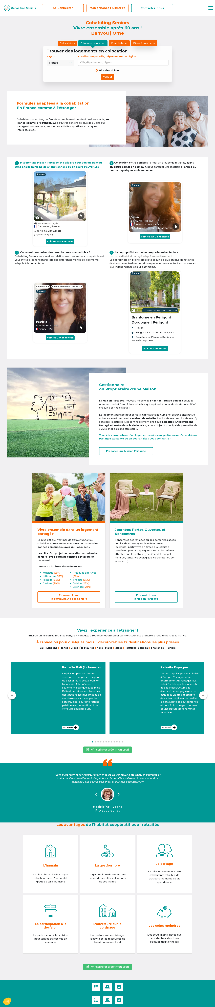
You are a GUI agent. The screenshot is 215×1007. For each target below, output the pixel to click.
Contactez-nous (152, 8)
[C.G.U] (96, 987)
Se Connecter (63, 8)
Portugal (130, 647)
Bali (41, 647)
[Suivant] (203, 695)
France (64, 647)
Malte (108, 647)
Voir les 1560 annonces (155, 236)
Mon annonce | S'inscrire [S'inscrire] (107, 8)
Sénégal (143, 647)
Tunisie (171, 647)
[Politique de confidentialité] (108, 987)
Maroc (118, 647)
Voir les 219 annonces (60, 337)
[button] (58, 698)
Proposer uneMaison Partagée (126, 451)
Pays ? (51, 56)
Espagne (51, 647)
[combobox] (123, 63)
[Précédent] (12, 695)
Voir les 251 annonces (60, 241)
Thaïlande (157, 647)
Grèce (74, 647)
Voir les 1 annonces (155, 348)
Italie (100, 647)
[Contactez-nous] (119, 987)
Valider (107, 76)
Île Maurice (87, 647)
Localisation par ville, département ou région (107, 56)
